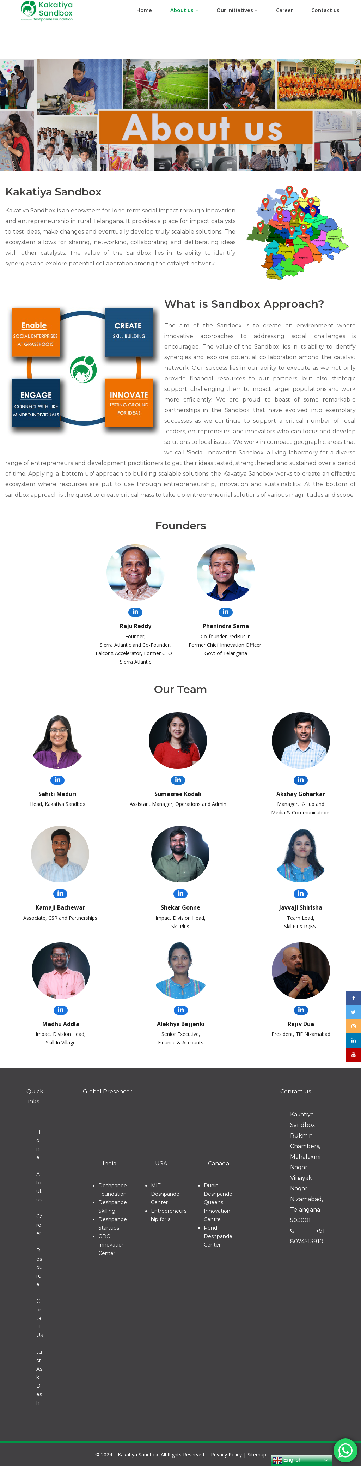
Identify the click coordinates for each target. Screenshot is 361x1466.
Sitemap (256, 1454)
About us (184, 9)
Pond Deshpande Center (218, 1236)
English (287, 1460)
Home (144, 9)
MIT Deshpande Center (165, 1194)
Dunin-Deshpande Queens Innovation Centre (218, 1202)
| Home (39, 1140)
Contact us (325, 9)
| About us (39, 1183)
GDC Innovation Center (111, 1244)
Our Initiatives (237, 9)
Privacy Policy (226, 1454)
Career (284, 9)
